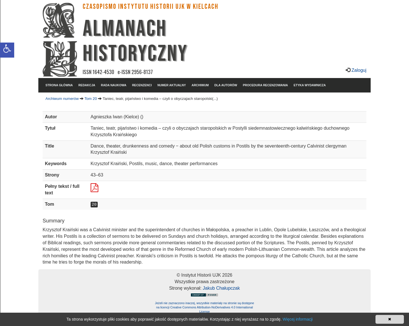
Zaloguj (358, 70)
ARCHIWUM (199, 85)
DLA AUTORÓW (225, 85)
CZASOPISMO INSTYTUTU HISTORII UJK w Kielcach (150, 6)
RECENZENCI (142, 85)
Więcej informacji (298, 319)
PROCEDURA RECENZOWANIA (265, 85)
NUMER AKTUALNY (171, 85)
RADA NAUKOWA (113, 85)
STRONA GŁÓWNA (59, 85)
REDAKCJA (86, 85)
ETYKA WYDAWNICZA (310, 85)
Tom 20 (90, 98)
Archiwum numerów (62, 98)
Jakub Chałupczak (221, 288)
